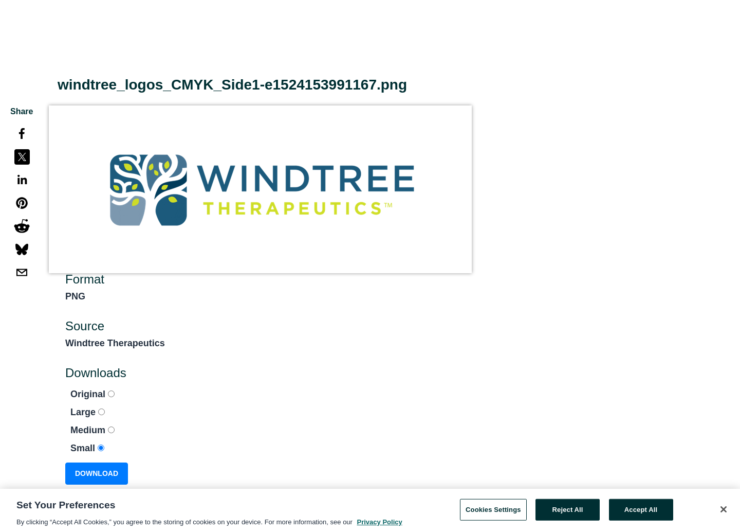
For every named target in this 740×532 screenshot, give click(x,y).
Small (87, 448)
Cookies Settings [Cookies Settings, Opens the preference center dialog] (493, 511)
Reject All (567, 511)
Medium (92, 430)
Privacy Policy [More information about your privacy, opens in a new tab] (379, 523)
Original (92, 394)
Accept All (640, 511)
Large (87, 412)
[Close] (723, 511)
